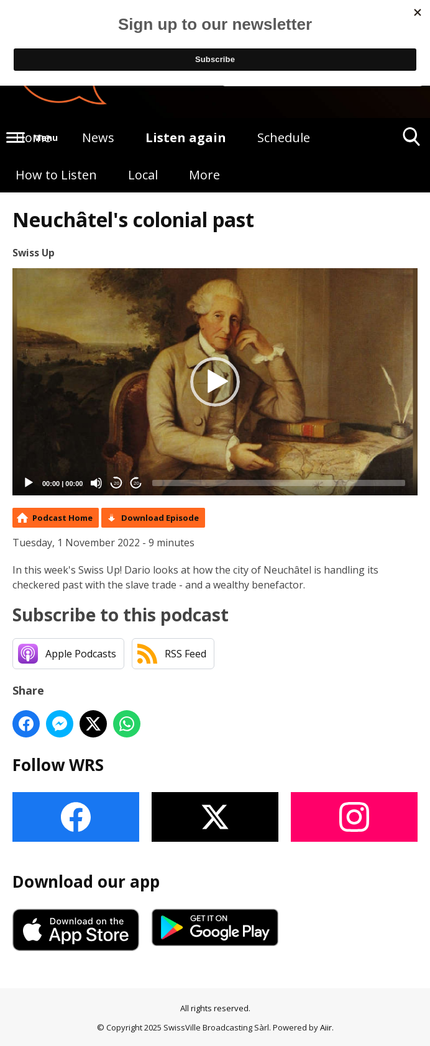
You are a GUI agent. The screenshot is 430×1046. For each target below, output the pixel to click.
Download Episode (160, 517)
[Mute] (96, 483)
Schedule (283, 137)
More (204, 174)
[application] (215, 382)
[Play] (28, 483)
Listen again (185, 137)
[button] (215, 382)
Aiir (326, 1027)
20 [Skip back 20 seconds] (116, 483)
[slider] (278, 483)
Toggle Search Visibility (411, 141)
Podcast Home (62, 517)
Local (143, 174)
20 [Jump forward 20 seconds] (136, 483)
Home (33, 137)
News (98, 137)
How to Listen (56, 174)
